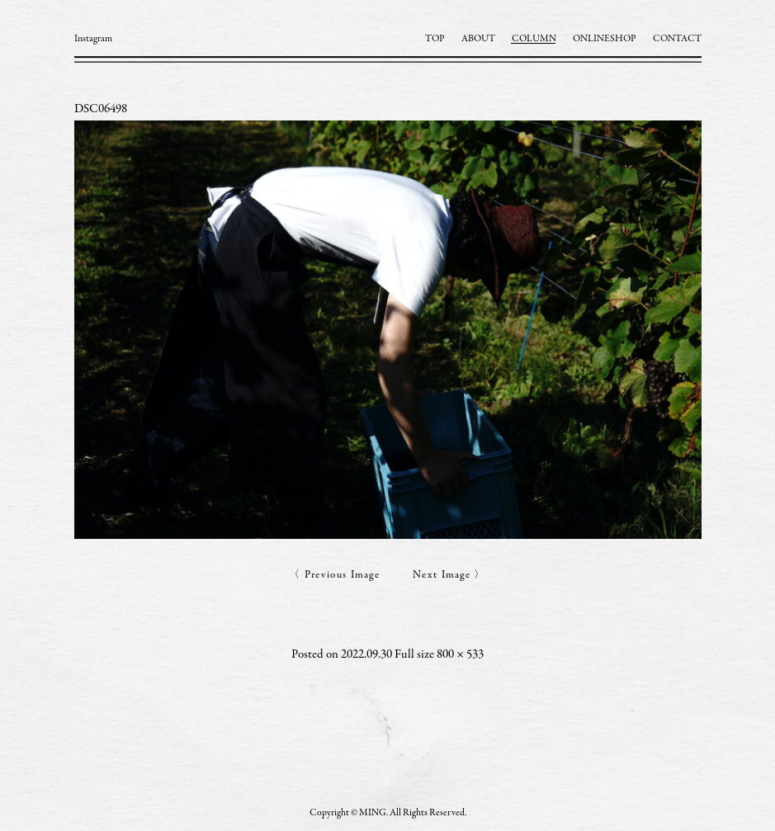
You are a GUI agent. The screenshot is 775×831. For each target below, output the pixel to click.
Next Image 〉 (449, 575)
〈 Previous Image (334, 575)
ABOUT (478, 39)
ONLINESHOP (604, 39)
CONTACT (677, 39)
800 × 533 (460, 655)
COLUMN (534, 39)
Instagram (93, 39)
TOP (435, 39)
